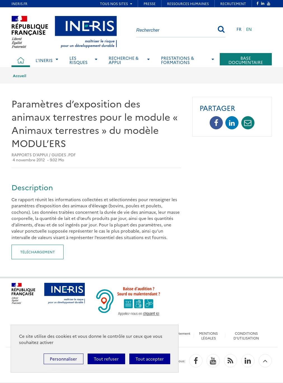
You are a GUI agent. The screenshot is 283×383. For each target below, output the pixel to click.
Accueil (19, 75)
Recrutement (179, 333)
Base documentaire (245, 60)
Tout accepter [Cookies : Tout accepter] (149, 359)
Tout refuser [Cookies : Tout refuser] (106, 359)
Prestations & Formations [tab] (177, 60)
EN (249, 29)
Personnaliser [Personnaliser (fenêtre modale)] (63, 359)
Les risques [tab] (78, 60)
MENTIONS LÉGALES (208, 335)
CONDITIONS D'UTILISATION (246, 335)
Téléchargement (37, 251)
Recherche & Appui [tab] (124, 60)
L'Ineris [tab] (44, 60)
